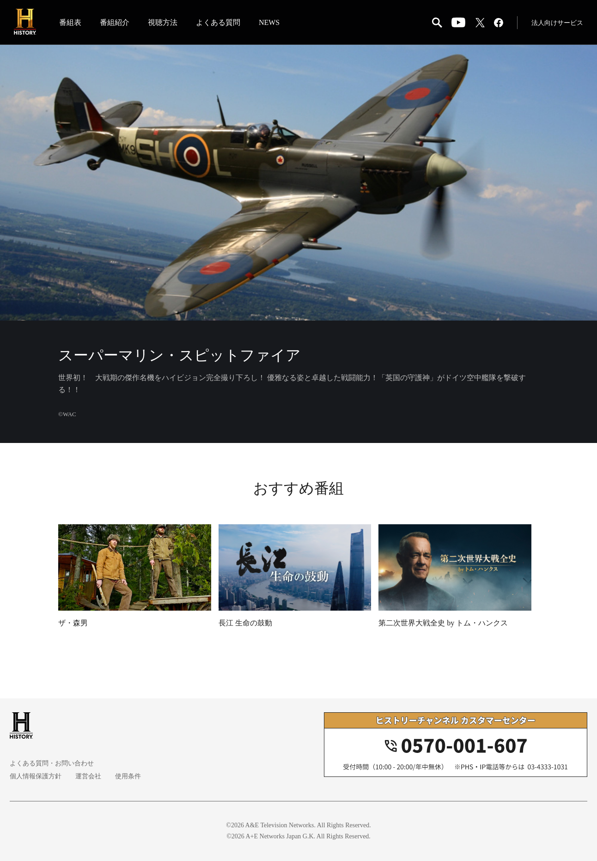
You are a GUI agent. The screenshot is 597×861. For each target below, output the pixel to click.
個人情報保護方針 (35, 776)
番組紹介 (114, 22)
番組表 (70, 22)
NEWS (269, 22)
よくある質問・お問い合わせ (52, 763)
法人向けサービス (557, 22)
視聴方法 (162, 22)
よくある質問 (218, 22)
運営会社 (88, 776)
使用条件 (128, 776)
